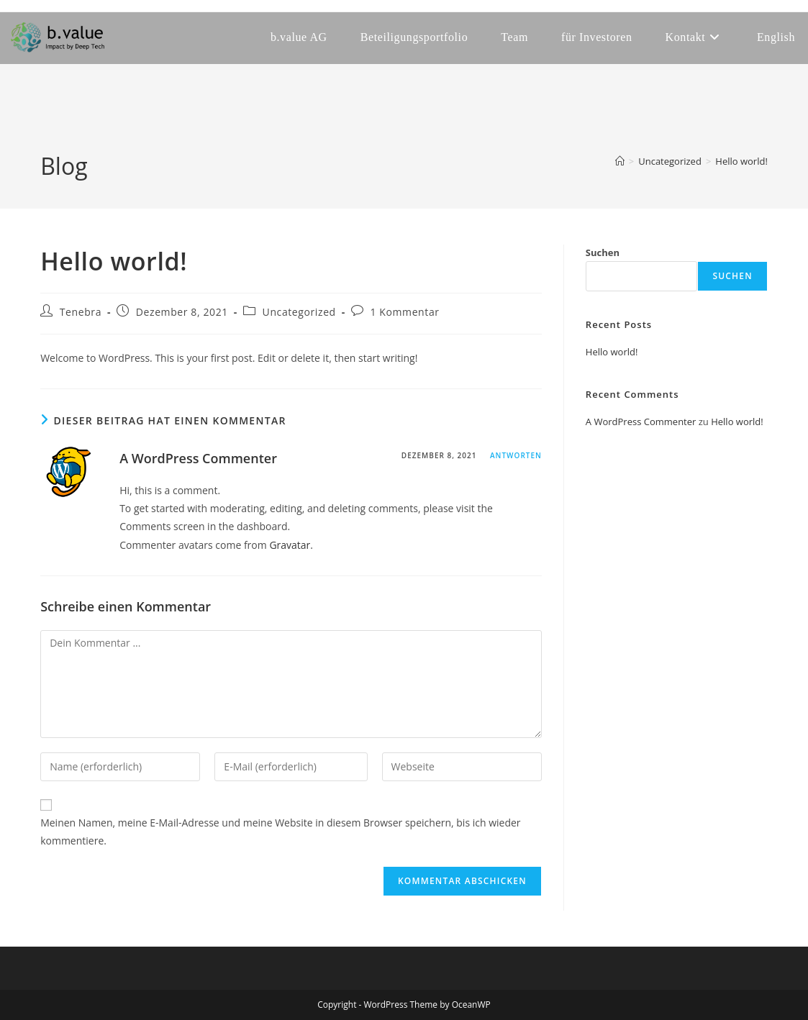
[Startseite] (620, 161)
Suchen (602, 252)
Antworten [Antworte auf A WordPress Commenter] (516, 455)
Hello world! (741, 161)
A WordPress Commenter (198, 458)
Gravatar (289, 545)
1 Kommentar (405, 312)
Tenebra (80, 312)
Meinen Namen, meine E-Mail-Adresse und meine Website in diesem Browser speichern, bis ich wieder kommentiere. (280, 831)
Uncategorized (299, 312)
